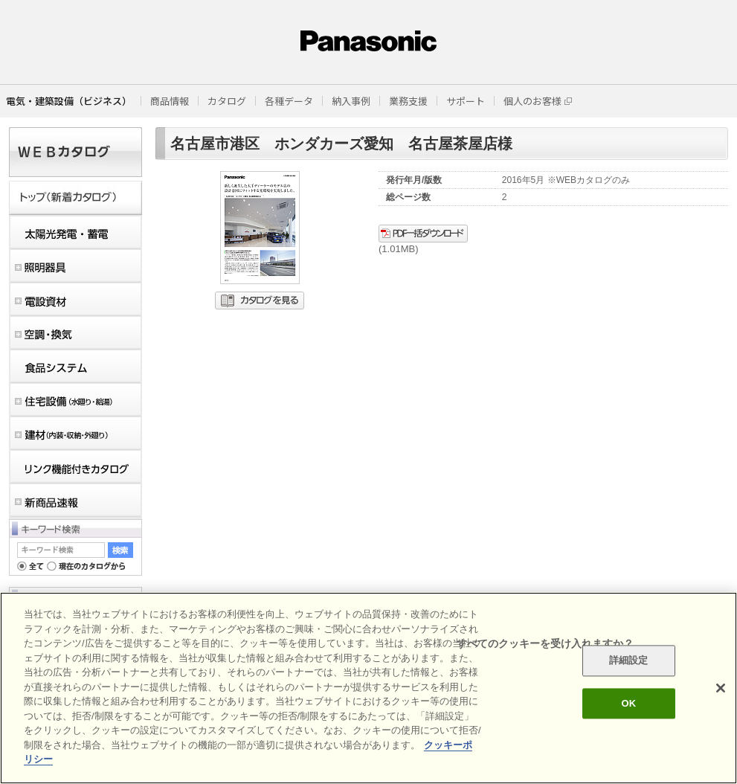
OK (628, 703)
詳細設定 (629, 660)
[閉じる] (720, 688)
